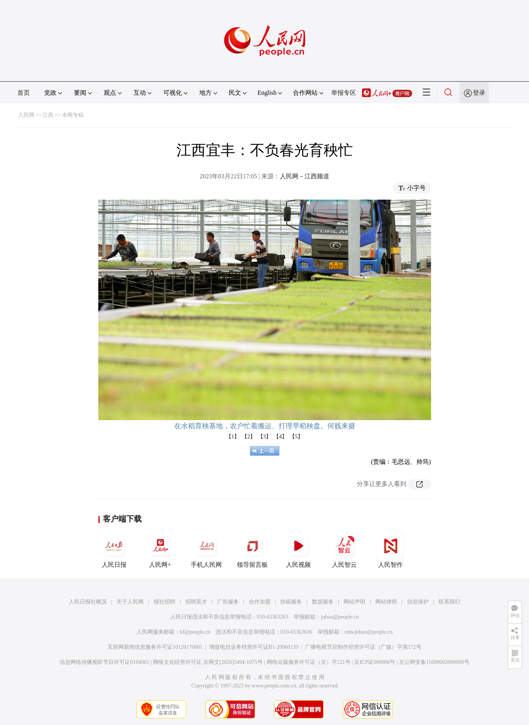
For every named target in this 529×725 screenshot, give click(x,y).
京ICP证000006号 (374, 662)
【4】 (280, 436)
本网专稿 (73, 115)
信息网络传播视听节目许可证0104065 (104, 662)
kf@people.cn (195, 632)
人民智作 (390, 550)
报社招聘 (164, 602)
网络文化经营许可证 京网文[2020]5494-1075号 (208, 662)
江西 (48, 115)
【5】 (296, 436)
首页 (23, 92)
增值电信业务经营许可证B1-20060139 (253, 647)
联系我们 (449, 602)
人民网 (26, 115)
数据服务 (323, 602)
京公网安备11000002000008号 (434, 662)
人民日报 (114, 550)
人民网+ (160, 550)
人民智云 (344, 550)
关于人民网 (130, 602)
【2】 (248, 436)
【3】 (264, 436)
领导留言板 (252, 550)
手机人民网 (206, 550)
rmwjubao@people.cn (369, 632)
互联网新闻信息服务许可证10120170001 (155, 647)
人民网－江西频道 (304, 176)
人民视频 (298, 550)
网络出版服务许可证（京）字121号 (309, 662)
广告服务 (228, 602)
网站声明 (354, 602)
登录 (479, 92)
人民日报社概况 (88, 602)
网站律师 (386, 602)
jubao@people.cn (340, 617)
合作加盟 (259, 602)
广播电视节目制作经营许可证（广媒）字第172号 (363, 647)
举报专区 (343, 92)
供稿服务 (291, 602)
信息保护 (418, 602)
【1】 (233, 436)
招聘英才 (196, 602)
